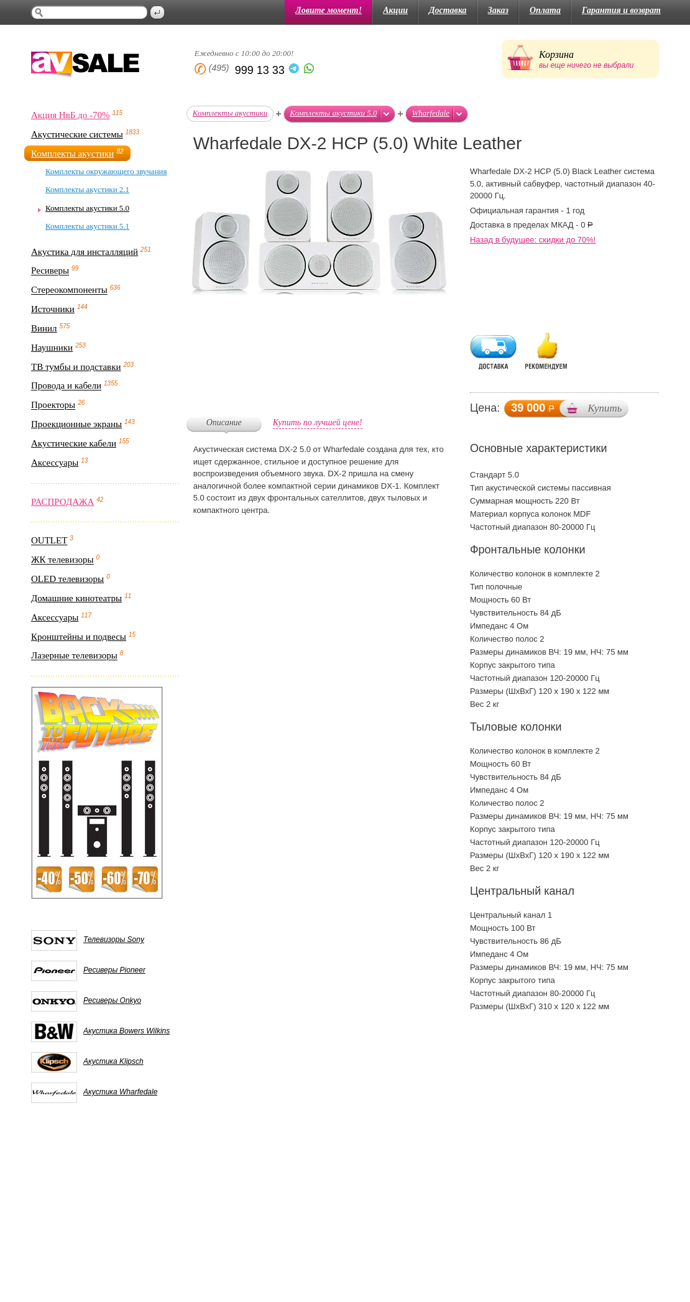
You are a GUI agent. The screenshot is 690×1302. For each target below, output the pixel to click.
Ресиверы (50, 271)
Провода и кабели (66, 386)
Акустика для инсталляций (84, 252)
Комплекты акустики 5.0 (87, 208)
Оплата (545, 10)
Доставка (448, 10)
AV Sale (85, 66)
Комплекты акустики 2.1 (87, 189)
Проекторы (53, 405)
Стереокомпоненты (69, 290)
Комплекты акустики (72, 154)
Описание (224, 422)
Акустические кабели (73, 443)
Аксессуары (54, 463)
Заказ (498, 10)
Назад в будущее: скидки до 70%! (533, 239)
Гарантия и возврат (621, 10)
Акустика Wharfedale (120, 1091)
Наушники (52, 348)
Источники (53, 309)
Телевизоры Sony (113, 939)
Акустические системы (77, 134)
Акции (395, 10)
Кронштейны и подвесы (78, 637)
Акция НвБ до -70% (70, 115)
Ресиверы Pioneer (114, 970)
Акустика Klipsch (113, 1061)
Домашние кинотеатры (76, 598)
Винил (44, 328)
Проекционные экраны (76, 424)
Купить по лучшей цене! (317, 422)
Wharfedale (430, 113)
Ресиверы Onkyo (112, 1000)
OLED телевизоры (67, 579)
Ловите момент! (328, 10)
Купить (604, 408)
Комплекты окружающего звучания (106, 171)
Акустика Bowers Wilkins (126, 1031)
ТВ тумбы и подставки (76, 367)
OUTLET (49, 541)
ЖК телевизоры (62, 560)
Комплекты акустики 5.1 (87, 226)
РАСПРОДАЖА (62, 502)
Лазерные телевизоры (74, 656)
